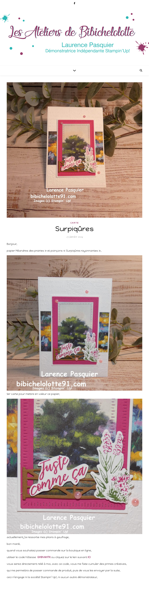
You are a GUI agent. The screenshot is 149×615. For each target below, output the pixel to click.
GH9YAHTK (44, 557)
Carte (74, 223)
